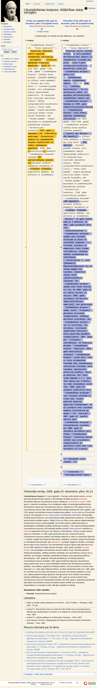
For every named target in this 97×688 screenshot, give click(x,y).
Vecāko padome (77, 512)
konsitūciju (87, 507)
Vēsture (61, 4)
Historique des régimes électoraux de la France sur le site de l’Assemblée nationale (60, 632)
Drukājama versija (10, 66)
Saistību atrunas (46, 684)
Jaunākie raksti (9, 29)
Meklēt (3, 46)
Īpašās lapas (8, 64)
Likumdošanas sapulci (77, 502)
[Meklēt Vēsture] (10, 49)
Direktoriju (59, 520)
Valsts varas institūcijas (43, 674)
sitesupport (7, 42)
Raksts (27, 4)
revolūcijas (83, 499)
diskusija (42, 26)
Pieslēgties (90, 1)
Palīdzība (89, 8)
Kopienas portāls (10, 32)
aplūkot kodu (51, 24)
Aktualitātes (8, 34)
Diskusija (37, 4)
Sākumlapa (8, 26)
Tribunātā (27, 531)
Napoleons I (56, 542)
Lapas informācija (10, 71)
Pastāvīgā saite (9, 69)
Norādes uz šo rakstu (11, 59)
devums (50, 26)
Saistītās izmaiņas (10, 61)
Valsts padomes (75, 529)
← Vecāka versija (42, 32)
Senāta (36, 545)
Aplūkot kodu (50, 4)
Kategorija (29, 674)
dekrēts (38, 572)
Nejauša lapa (8, 37)
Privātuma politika (65, 682)
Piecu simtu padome (53, 515)
